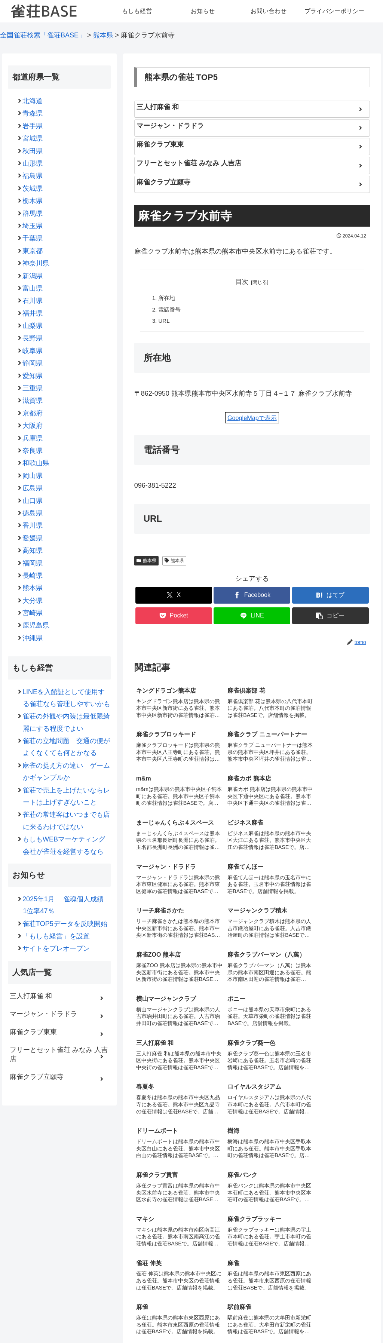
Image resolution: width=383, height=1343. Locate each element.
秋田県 (33, 151)
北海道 (33, 101)
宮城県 (33, 138)
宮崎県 (33, 613)
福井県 (33, 313)
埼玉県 (33, 226)
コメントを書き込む (252, 1257)
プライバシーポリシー (243, 1320)
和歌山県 (36, 463)
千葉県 (33, 238)
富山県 (33, 288)
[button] (330, 616)
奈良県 (33, 450)
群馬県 (33, 213)
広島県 (33, 488)
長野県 (33, 338)
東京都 (33, 251)
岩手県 (33, 126)
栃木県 (33, 201)
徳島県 (33, 513)
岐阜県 (33, 351)
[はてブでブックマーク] (330, 596)
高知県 (33, 550)
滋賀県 (33, 400)
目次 (242, 281)
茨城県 (33, 188)
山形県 (33, 163)
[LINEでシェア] (252, 616)
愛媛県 (33, 538)
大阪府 (33, 425)
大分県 (33, 600)
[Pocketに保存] (173, 616)
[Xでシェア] (173, 596)
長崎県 (33, 575)
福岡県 (33, 563)
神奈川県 (36, 263)
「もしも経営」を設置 (56, 936)
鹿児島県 (36, 625)
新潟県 (33, 276)
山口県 (33, 501)
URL (164, 321)
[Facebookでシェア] (252, 596)
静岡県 (33, 363)
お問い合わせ (193, 1320)
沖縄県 (33, 638)
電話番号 (170, 309)
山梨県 (33, 325)
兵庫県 (33, 438)
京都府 (33, 413)
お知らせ (158, 1320)
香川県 (33, 525)
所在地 (167, 298)
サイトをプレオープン (56, 948)
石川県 (33, 300)
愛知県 (33, 376)
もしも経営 (127, 1320)
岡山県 (33, 475)
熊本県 (146, 561)
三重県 (33, 388)
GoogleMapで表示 (252, 418)
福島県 (33, 176)
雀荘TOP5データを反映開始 (65, 923)
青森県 (33, 113)
